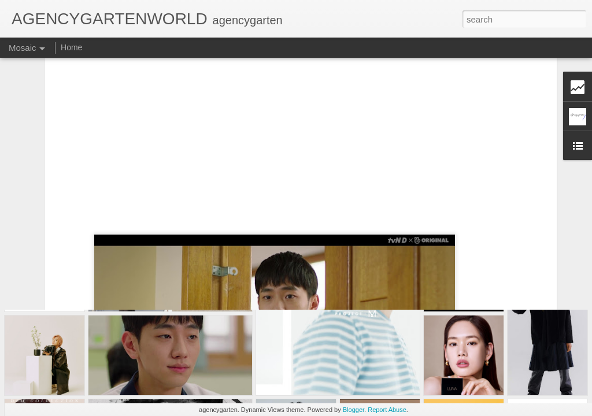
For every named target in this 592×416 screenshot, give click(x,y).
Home (71, 47)
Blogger (353, 409)
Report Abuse (387, 409)
